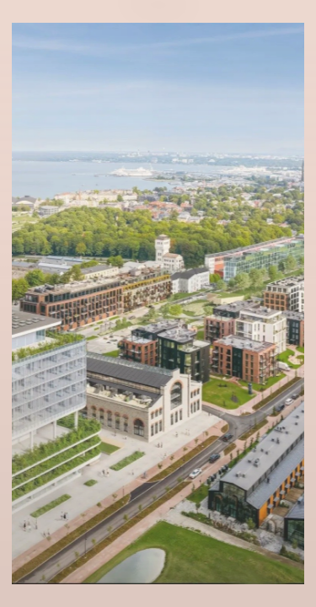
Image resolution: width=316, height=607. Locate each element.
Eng (158, 45)
